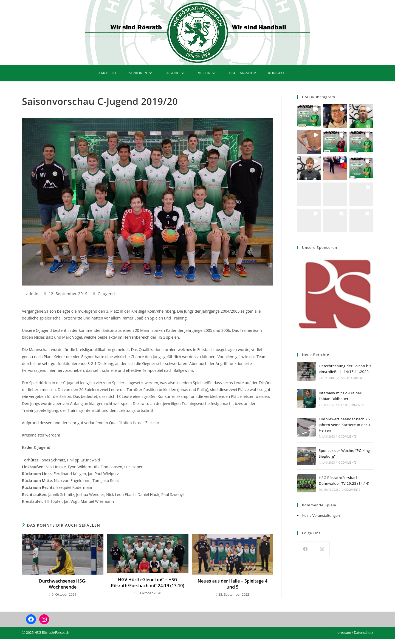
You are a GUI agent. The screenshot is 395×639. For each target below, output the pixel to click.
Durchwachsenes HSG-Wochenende (62, 584)
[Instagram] (322, 548)
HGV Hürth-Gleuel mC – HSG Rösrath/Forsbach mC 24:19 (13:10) (147, 583)
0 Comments (356, 378)
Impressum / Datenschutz (353, 632)
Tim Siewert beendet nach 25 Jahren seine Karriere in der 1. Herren (345, 425)
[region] (335, 298)
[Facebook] (305, 548)
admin (32, 293)
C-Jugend (106, 293)
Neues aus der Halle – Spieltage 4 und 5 (232, 584)
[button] (309, 116)
